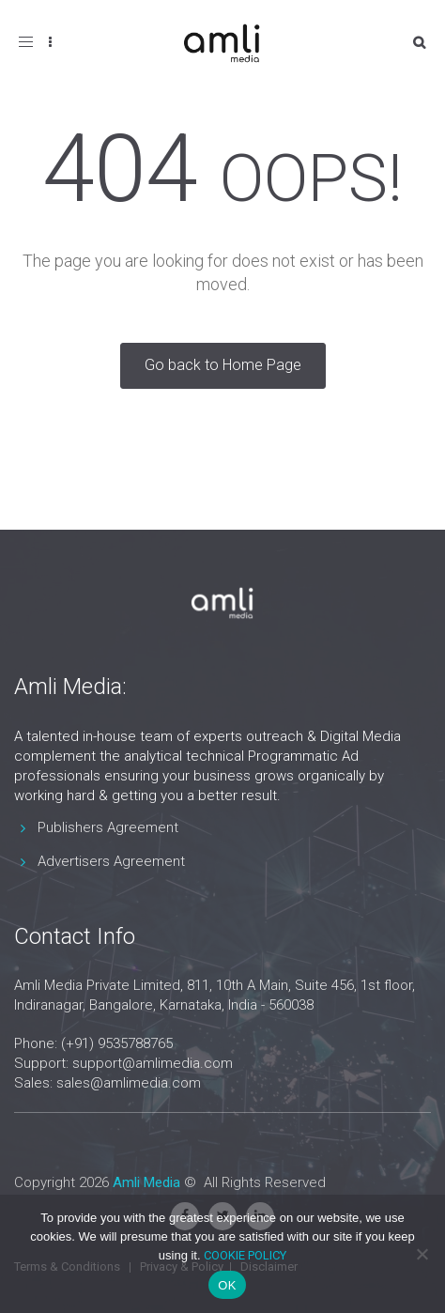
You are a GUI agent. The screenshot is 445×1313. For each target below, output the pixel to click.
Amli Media (146, 1182)
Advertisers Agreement (111, 861)
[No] (421, 1253)
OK (227, 1285)
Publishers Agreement (108, 827)
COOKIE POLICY (245, 1255)
